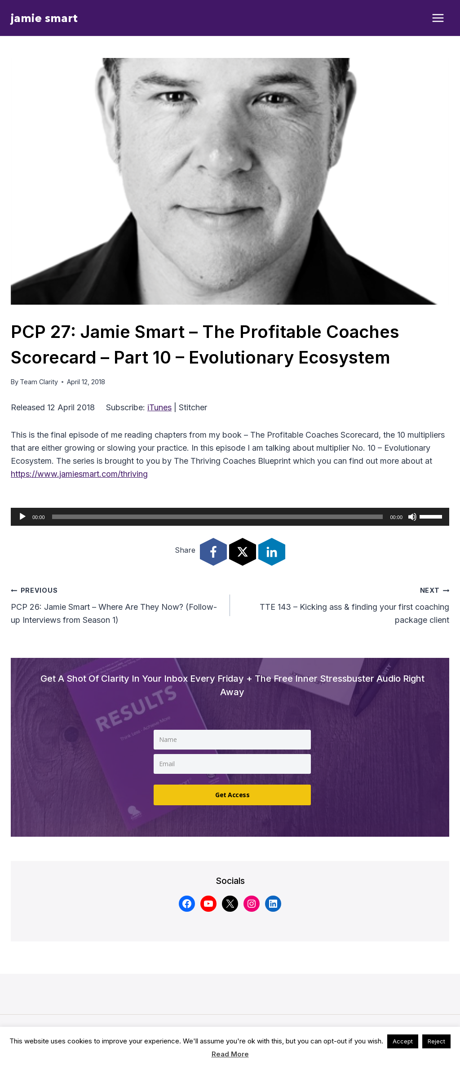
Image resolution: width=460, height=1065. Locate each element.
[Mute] (412, 516)
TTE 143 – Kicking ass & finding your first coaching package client (343, 604)
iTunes (159, 407)
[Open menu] (438, 18)
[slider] (217, 517)
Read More (230, 1054)
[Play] (22, 516)
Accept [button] (403, 1041)
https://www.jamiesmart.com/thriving (79, 474)
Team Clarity (39, 382)
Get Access (232, 793)
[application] (230, 517)
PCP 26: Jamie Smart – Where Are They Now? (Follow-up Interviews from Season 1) (116, 604)
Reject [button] (436, 1041)
